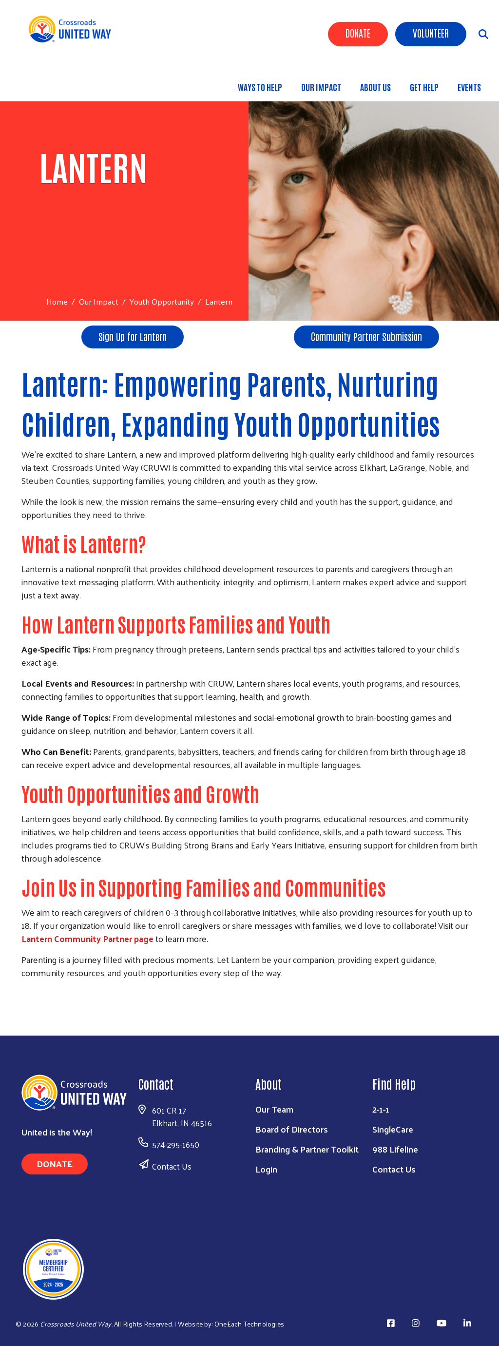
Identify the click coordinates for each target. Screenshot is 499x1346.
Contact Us (172, 1166)
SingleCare (392, 1128)
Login (266, 1168)
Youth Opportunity (162, 301)
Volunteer (431, 32)
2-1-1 (380, 1108)
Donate (357, 32)
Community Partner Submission (366, 336)
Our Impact (321, 87)
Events (469, 87)
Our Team (274, 1108)
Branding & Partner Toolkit (307, 1148)
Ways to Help (260, 87)
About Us (375, 87)
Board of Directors (291, 1128)
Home (57, 301)
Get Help (424, 87)
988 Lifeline (395, 1148)
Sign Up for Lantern (132, 336)
